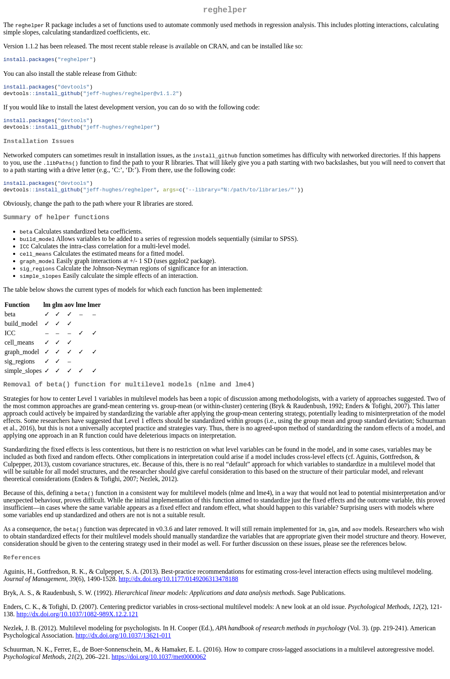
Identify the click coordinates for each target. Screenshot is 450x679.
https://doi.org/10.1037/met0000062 (158, 668)
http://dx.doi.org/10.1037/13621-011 (123, 647)
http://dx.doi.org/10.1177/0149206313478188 (178, 590)
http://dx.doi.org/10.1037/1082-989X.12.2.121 (77, 625)
